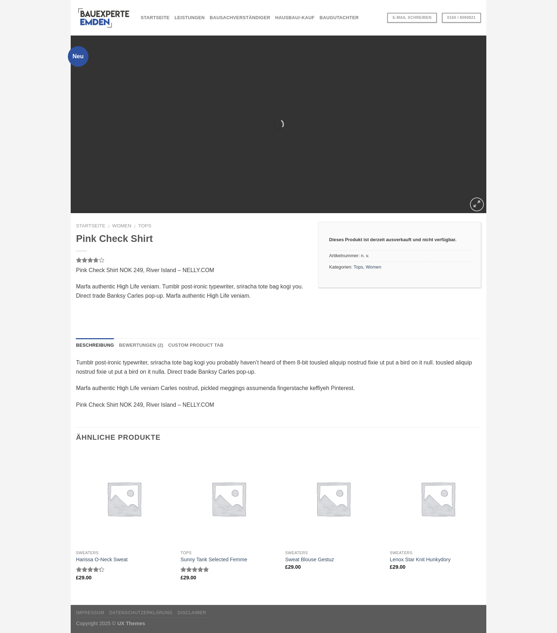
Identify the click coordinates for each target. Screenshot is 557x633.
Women (121, 225)
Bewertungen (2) (141, 345)
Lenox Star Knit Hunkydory (420, 559)
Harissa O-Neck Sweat (102, 559)
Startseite (91, 225)
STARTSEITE (155, 17)
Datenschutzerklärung (141, 612)
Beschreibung (95, 345)
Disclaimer (192, 612)
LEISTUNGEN (189, 17)
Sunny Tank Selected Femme (213, 559)
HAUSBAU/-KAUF (295, 17)
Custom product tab (196, 345)
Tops (144, 225)
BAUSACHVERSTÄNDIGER (240, 17)
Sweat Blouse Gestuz (309, 559)
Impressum (90, 612)
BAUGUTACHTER (339, 17)
